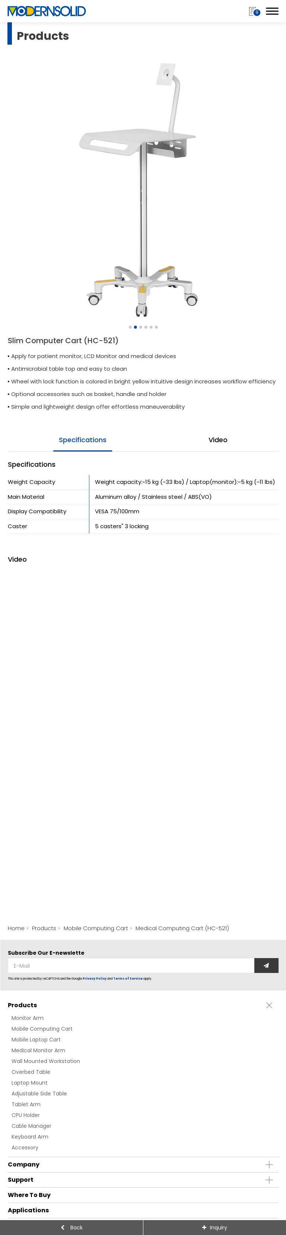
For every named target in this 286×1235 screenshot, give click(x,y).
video (218, 439)
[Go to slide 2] (135, 327)
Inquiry (218, 1227)
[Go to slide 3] (140, 327)
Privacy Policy (95, 979)
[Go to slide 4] (145, 327)
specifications (83, 439)
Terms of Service (128, 979)
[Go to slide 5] (150, 327)
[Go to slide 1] (129, 327)
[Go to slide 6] (156, 327)
